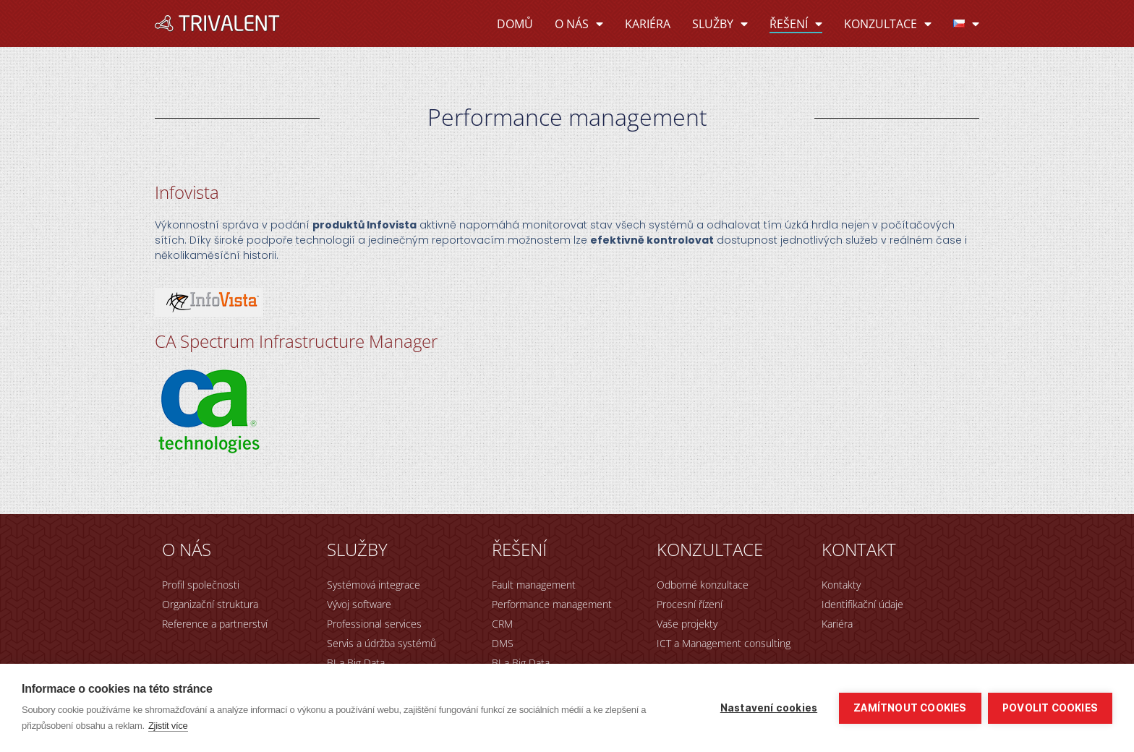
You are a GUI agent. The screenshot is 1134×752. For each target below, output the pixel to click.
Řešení (796, 23)
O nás (579, 23)
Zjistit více (168, 725)
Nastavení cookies (768, 708)
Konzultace (888, 23)
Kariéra (647, 24)
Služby (720, 23)
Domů (515, 24)
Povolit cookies (1050, 708)
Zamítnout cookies (909, 708)
